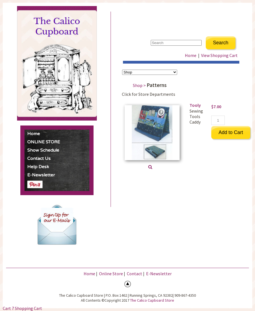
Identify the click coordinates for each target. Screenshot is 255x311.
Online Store (111, 273)
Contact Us (39, 158)
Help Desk (38, 167)
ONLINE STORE (43, 142)
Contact (134, 273)
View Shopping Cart (219, 55)
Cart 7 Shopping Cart (22, 308)
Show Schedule (43, 150)
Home (33, 134)
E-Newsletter (41, 175)
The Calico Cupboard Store (152, 300)
